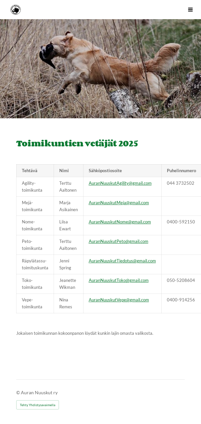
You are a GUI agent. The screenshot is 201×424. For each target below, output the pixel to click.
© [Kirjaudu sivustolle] (18, 392)
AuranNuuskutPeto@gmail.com (118, 241)
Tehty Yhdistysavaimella (37, 405)
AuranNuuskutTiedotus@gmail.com (122, 260)
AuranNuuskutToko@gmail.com (119, 280)
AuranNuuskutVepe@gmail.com (119, 299)
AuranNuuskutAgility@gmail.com (120, 183)
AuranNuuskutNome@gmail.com (120, 221)
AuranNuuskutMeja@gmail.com (119, 202)
